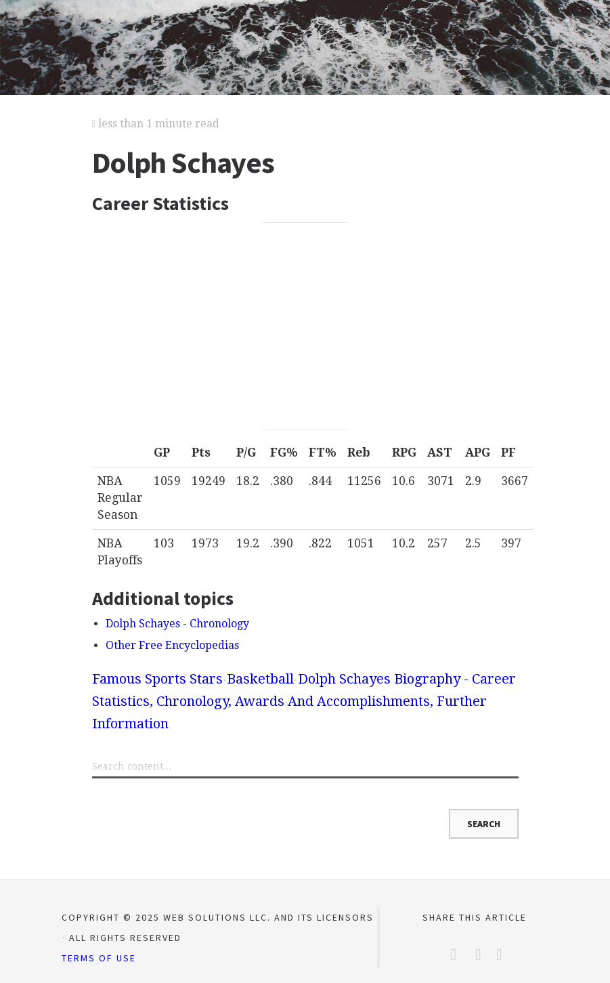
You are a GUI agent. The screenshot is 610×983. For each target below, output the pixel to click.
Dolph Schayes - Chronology (177, 623)
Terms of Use (99, 958)
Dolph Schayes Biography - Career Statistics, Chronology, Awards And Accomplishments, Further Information (304, 701)
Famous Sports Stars (157, 679)
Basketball (260, 679)
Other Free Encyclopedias (172, 645)
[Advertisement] (305, 326)
